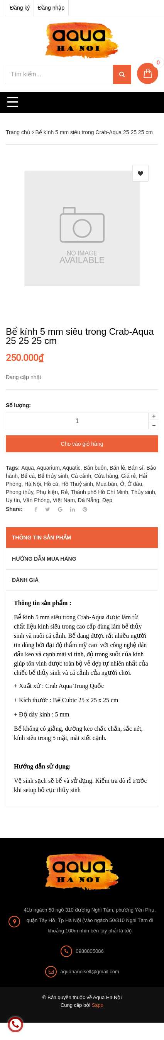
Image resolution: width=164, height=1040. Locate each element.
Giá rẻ (128, 476)
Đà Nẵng (88, 500)
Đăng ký (20, 8)
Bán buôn (95, 468)
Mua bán (106, 484)
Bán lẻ (117, 468)
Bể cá (28, 476)
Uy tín (13, 500)
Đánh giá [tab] (25, 580)
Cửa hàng (106, 476)
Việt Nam (63, 500)
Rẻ (64, 492)
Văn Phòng (36, 500)
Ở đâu (134, 484)
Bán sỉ (136, 468)
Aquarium (48, 468)
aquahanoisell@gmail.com (89, 971)
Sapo (97, 1005)
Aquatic (72, 468)
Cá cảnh (81, 476)
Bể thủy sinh (53, 476)
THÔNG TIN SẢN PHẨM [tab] (41, 537)
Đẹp (107, 500)
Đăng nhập (51, 8)
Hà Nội (32, 484)
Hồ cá (51, 484)
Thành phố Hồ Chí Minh (99, 492)
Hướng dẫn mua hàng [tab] (44, 559)
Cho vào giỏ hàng (82, 444)
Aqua (27, 468)
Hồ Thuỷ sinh (77, 484)
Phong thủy (19, 492)
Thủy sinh (143, 492)
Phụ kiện (47, 492)
